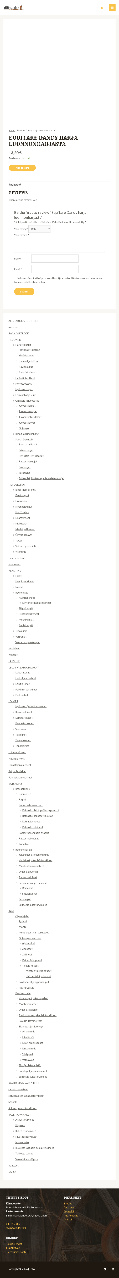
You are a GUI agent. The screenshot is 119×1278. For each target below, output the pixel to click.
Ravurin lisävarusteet (30, 1020)
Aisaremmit (28, 1031)
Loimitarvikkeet (24, 717)
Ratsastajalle (22, 788)
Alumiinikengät (27, 597)
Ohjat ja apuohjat (28, 871)
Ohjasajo (24, 428)
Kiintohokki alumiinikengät (36, 602)
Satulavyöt (25, 899)
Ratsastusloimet (24, 723)
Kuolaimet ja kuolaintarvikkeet (35, 860)
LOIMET (13, 701)
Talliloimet (21, 734)
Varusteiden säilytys (26, 1159)
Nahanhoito (22, 1142)
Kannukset (14, 564)
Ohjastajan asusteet (19, 765)
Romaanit (27, 888)
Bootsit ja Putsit (28, 444)
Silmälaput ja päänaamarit (33, 1071)
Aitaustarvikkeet (24, 1119)
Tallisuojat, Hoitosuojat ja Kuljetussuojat (41, 478)
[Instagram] (113, 1269)
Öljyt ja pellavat (23, 534)
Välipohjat (21, 636)
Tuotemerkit (71, 1215)
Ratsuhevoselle (23, 849)
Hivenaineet (22, 501)
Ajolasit (23, 921)
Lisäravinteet (22, 517)
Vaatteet (13, 1165)
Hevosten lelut (16, 558)
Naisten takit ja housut (38, 976)
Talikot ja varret (24, 1153)
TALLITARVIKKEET (19, 1114)
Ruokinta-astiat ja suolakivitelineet (34, 1147)
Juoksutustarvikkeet (30, 417)
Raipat (22, 799)
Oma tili (68, 1219)
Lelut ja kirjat (22, 683)
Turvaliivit (24, 844)
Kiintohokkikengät (29, 613)
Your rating (21, 229)
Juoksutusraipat (28, 411)
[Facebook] (105, 1269)
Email (18, 269)
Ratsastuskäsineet (32, 827)
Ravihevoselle (22, 993)
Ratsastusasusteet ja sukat (37, 815)
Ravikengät (21, 592)
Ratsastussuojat (28, 461)
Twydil (18, 540)
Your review (21, 235)
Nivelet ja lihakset (25, 529)
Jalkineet (27, 954)
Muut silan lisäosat (32, 1042)
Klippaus (20, 1125)
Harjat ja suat (26, 355)
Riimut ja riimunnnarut (27, 433)
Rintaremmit (29, 1048)
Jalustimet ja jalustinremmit (34, 854)
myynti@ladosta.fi (16, 1227)
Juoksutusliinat (27, 405)
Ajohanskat (28, 943)
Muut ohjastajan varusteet (34, 932)
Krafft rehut (22, 512)
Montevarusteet (28, 1004)
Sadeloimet (21, 729)
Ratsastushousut (32, 821)
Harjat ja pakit (23, 344)
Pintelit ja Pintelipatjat (31, 455)
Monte (23, 926)
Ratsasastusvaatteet (31, 805)
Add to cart (22, 167)
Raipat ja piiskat (17, 771)
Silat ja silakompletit (30, 1065)
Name (18, 258)
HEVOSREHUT (16, 484)
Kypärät (13, 654)
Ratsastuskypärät (29, 838)
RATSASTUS (15, 783)
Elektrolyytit (22, 495)
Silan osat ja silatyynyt (31, 1026)
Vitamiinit (20, 551)
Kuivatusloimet (23, 712)
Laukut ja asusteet (25, 678)
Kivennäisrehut (23, 506)
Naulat (19, 587)
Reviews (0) (15, 184)
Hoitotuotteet (23, 383)
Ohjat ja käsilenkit (28, 1009)
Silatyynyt (27, 1054)
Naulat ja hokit (16, 758)
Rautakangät (26, 625)
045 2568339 (13, 1223)
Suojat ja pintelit (24, 439)
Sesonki (12, 1101)
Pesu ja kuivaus (27, 372)
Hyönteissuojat (24, 389)
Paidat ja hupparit (32, 960)
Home (12, 130)
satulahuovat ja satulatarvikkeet (26, 1095)
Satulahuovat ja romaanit (33, 883)
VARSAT (13, 1171)
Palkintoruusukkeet (26, 689)
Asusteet (27, 948)
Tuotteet (69, 1207)
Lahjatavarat (22, 672)
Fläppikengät (26, 608)
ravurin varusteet (18, 1089)
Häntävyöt (28, 1037)
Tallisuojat (24, 472)
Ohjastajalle (22, 916)
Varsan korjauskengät (27, 642)
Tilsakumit (21, 630)
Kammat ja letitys (28, 361)
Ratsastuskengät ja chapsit (34, 832)
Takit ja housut (30, 965)
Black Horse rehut (25, 489)
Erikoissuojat (26, 450)
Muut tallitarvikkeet (26, 1136)
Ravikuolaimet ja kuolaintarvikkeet (37, 1015)
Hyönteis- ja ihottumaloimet (30, 706)
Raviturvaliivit (26, 987)
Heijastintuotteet (25, 378)
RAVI (11, 911)
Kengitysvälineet (24, 581)
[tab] (15, 184)
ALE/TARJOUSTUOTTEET (23, 320)
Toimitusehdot (14, 1243)
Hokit (18, 575)
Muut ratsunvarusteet (31, 866)
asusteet (13, 327)
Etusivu (68, 1203)
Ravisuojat (24, 467)
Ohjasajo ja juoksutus (27, 400)
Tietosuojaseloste (16, 1252)
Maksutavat (13, 1247)
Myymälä (69, 1211)
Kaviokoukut (26, 366)
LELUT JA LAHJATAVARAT (23, 667)
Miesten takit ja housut (38, 970)
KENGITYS (14, 570)
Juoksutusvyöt (27, 422)
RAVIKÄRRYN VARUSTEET (23, 1083)
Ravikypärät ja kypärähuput (34, 982)
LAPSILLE (14, 661)
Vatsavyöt (28, 1059)
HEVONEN (14, 339)
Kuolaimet (14, 648)
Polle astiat (21, 695)
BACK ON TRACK (18, 333)
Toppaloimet (22, 745)
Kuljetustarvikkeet (25, 1131)
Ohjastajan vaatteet (30, 938)
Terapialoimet (23, 740)
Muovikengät (26, 619)
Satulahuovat (29, 893)
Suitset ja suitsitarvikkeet (33, 904)
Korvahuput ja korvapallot (33, 998)
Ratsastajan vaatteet (20, 777)
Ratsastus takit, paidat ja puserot (40, 810)
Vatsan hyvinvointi (25, 546)
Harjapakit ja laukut (29, 349)
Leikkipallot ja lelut (25, 395)
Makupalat (21, 523)
